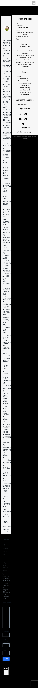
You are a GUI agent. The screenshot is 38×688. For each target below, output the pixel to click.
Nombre (6, 632)
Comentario (6, 604)
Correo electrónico (6, 640)
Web (4, 650)
